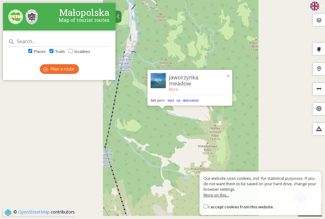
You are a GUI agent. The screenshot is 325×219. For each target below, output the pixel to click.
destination (191, 100)
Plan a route (58, 69)
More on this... (216, 195)
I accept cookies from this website (240, 207)
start (171, 100)
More (173, 89)
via (178, 100)
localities (79, 51)
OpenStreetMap (34, 212)
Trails (57, 51)
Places (37, 51)
